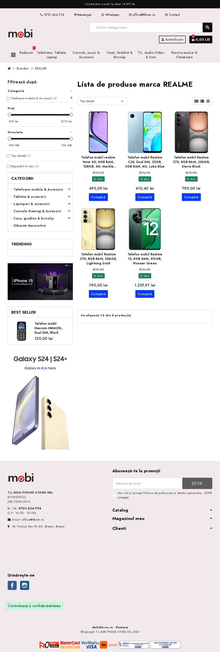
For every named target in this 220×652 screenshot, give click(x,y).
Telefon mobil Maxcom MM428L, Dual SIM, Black (49, 328)
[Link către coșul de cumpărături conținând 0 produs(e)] (200, 39)
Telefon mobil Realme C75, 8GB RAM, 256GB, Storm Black (191, 162)
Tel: (26, 508)
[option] (110, 4)
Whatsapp (110, 14)
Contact (172, 14)
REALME (98, 172)
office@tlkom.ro (142, 14)
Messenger (83, 14)
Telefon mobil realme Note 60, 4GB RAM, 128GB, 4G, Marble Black (98, 162)
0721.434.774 (52, 14)
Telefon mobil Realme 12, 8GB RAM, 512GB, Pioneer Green (144, 258)
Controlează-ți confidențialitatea (34, 605)
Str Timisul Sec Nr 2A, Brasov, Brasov (36, 526)
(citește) (123, 497)
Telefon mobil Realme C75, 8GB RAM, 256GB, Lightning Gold (98, 258)
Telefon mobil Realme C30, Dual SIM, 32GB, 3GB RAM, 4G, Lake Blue (144, 162)
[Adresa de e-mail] (147, 483)
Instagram (24, 585)
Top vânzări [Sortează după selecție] (87, 101)
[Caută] (151, 27)
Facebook (12, 585)
